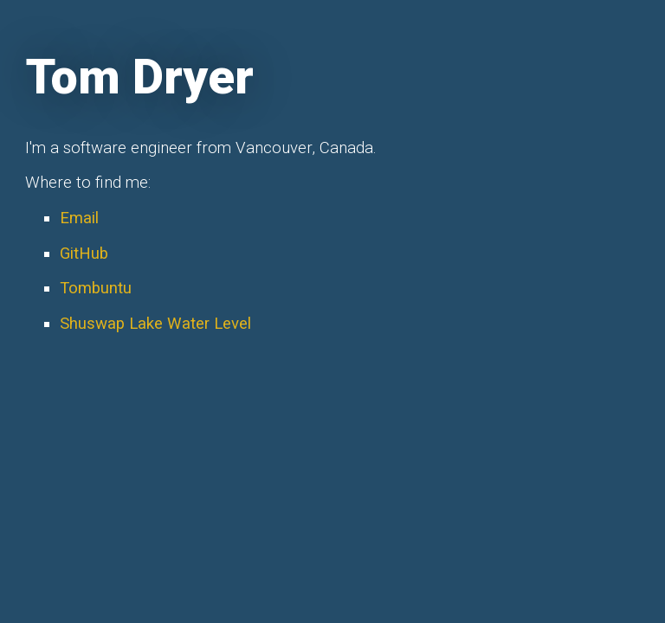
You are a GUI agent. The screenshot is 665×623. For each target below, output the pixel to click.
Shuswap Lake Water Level (155, 323)
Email (79, 218)
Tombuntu (96, 288)
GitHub (84, 253)
